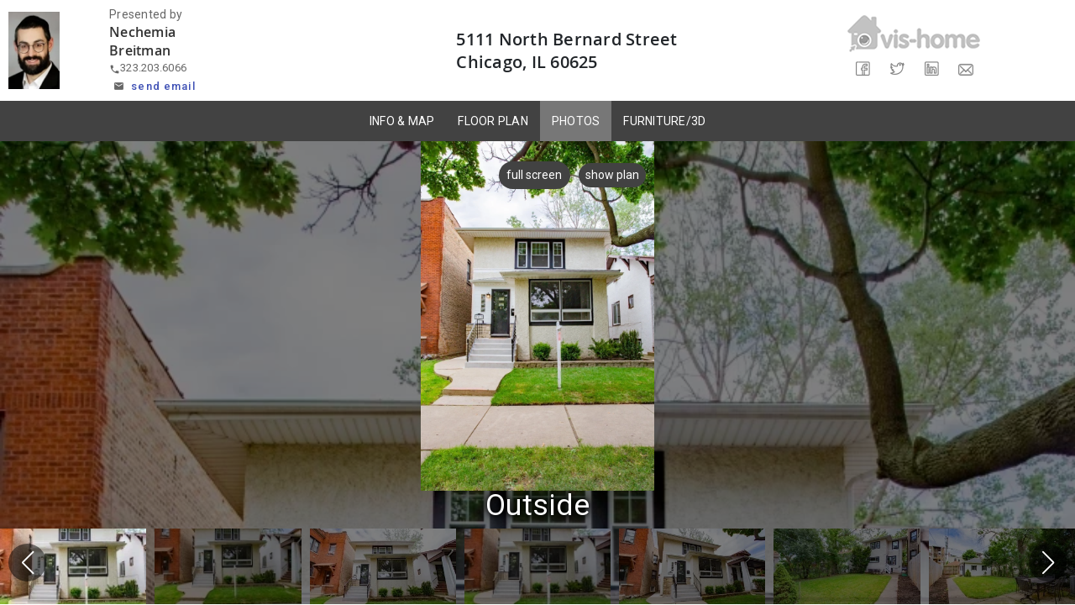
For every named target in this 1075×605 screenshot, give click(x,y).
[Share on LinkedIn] (930, 69)
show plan (612, 175)
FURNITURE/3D (664, 121)
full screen (530, 175)
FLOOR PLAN (493, 121)
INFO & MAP (402, 121)
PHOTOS (576, 121)
